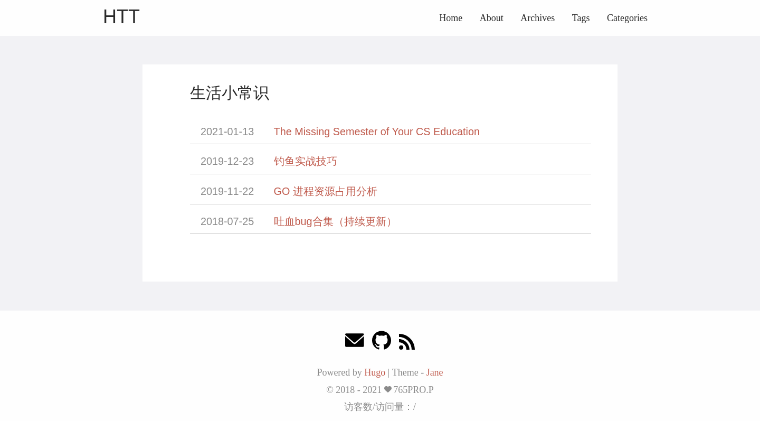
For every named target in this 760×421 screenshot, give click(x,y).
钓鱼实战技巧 (305, 161)
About (492, 18)
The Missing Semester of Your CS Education (377, 131)
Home (450, 18)
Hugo (374, 372)
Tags (581, 18)
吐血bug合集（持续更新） (335, 221)
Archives (537, 18)
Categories (627, 18)
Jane (434, 372)
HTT (121, 16)
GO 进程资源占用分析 (325, 191)
